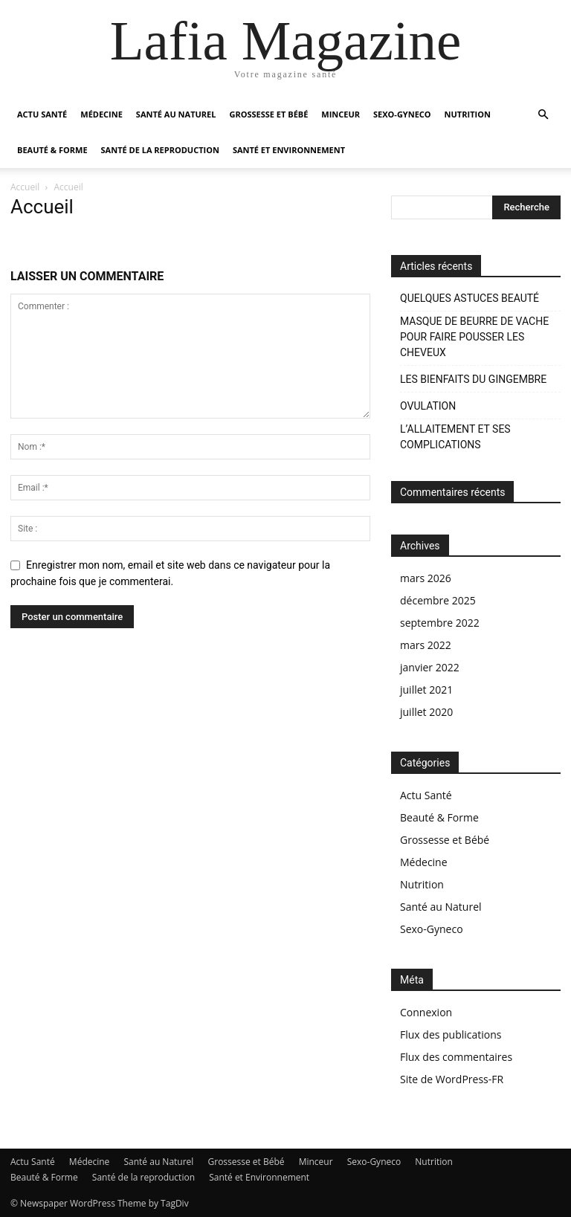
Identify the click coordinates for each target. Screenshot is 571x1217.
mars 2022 (425, 645)
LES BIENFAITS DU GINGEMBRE (473, 379)
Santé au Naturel (176, 114)
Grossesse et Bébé (268, 114)
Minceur (340, 114)
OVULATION (428, 406)
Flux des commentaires (456, 1057)
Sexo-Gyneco (402, 114)
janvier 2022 (429, 667)
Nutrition (468, 114)
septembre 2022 (440, 623)
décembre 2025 (438, 600)
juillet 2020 (426, 712)
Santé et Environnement (289, 149)
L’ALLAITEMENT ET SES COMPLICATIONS (455, 437)
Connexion (426, 1012)
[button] (543, 115)
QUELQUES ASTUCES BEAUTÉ (469, 298)
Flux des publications (451, 1034)
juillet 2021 (426, 689)
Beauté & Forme (52, 149)
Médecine (101, 114)
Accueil (24, 187)
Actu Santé (42, 114)
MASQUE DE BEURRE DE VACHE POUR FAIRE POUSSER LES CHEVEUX (474, 336)
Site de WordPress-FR (451, 1079)
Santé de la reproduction (160, 149)
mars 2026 (425, 578)
